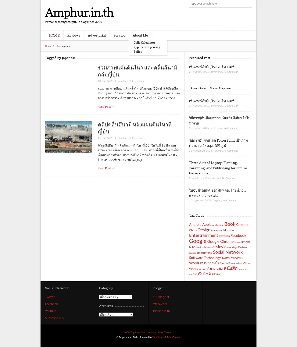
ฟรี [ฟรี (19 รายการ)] (244, 263)
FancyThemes (174, 337)
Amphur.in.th (79, 12)
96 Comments (136, 138)
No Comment (231, 71)
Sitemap (151, 332)
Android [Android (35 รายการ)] (195, 224)
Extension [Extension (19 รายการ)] (224, 235)
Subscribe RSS (54, 318)
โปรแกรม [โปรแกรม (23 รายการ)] (217, 274)
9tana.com (160, 304)
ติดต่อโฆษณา (165, 332)
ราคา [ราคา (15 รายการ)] (248, 263)
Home (48, 46)
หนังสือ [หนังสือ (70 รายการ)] (231, 268)
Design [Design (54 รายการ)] (204, 229)
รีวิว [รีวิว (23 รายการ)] (191, 269)
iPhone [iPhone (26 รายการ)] (246, 241)
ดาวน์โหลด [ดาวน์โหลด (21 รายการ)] (228, 263)
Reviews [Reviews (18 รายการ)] (242, 247)
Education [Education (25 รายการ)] (229, 230)
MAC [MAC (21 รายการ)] (192, 247)
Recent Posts (198, 88)
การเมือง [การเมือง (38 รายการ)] (214, 263)
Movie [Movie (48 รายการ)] (221, 246)
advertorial (216, 71)
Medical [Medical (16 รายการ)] (199, 247)
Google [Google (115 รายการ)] (197, 240)
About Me (140, 35)
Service (119, 35)
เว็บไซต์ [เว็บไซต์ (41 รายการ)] (204, 273)
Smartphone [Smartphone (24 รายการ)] (204, 252)
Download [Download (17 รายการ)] (216, 230)
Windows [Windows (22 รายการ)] (236, 258)
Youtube (50, 311)
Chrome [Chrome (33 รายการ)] (242, 224)
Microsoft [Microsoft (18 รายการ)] (209, 247)
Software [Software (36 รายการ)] (196, 257)
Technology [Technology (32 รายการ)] (212, 258)
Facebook (51, 304)
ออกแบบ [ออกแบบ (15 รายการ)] (242, 269)
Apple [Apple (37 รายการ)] (207, 224)
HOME (54, 35)
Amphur (122, 81)
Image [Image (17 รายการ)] (237, 242)
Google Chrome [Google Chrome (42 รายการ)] (220, 241)
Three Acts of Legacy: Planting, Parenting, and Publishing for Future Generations (218, 168)
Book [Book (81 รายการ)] (230, 224)
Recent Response (220, 88)
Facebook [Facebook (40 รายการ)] (238, 235)
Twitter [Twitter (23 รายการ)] (226, 258)
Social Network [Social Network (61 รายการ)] (228, 252)
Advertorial (97, 35)
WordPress (158, 337)
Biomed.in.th (161, 311)
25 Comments (136, 81)
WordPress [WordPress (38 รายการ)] (197, 263)
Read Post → (106, 106)
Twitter (50, 297)
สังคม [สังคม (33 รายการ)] (211, 269)
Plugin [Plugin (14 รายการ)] (235, 247)
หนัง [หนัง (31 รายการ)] (219, 269)
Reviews (73, 35)
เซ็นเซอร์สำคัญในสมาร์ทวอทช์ (212, 67)
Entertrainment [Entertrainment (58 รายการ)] (203, 235)
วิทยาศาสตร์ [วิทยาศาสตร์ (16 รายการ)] (200, 269)
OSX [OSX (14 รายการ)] (229, 247)
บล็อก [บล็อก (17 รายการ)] (239, 263)
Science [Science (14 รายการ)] (192, 253)
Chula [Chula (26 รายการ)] (193, 230)
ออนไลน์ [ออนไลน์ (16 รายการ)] (193, 274)
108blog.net (161, 297)
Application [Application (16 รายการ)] (217, 225)
